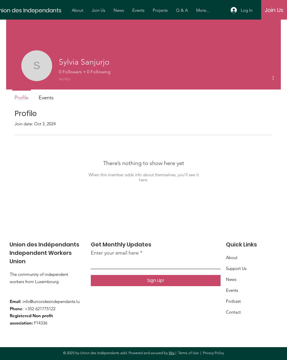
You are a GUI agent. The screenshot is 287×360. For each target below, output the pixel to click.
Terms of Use (188, 353)
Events (232, 290)
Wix (172, 353)
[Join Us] (274, 10)
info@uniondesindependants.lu (51, 301)
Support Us (236, 268)
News (231, 279)
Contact (233, 312)
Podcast (233, 301)
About (231, 257)
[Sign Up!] (156, 280)
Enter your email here (115, 252)
